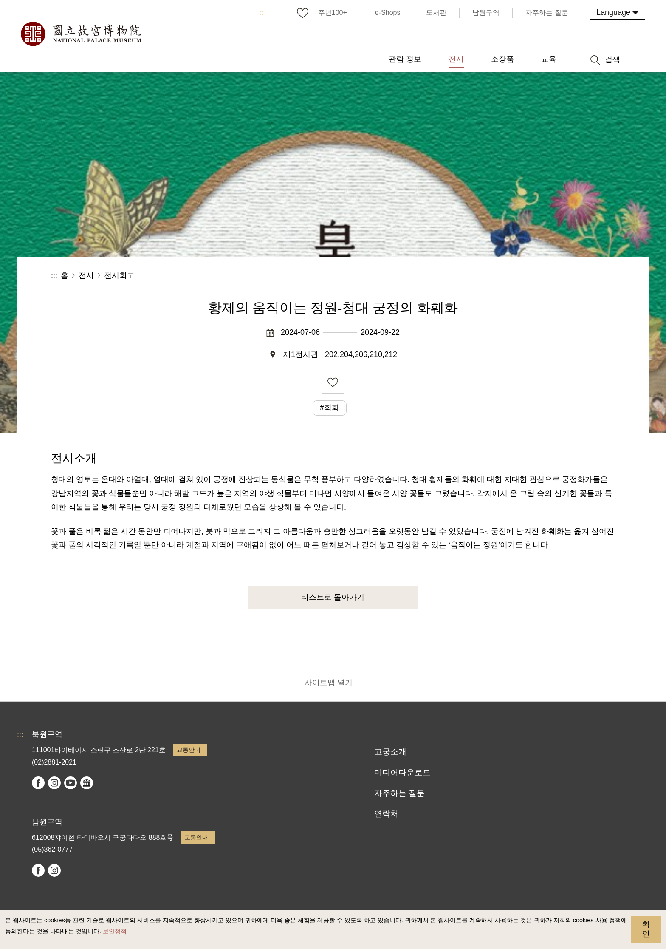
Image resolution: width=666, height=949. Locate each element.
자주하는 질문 (399, 793)
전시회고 (119, 275)
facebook (38, 782)
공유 (522, 275)
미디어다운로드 (402, 772)
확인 (646, 929)
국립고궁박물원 (80, 34)
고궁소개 (390, 751)
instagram (54, 782)
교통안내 (188, 749)
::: (263, 12)
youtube (70, 782)
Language (613, 12)
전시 (86, 275)
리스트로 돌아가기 (332, 597)
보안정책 (115, 931)
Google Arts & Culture (86, 782)
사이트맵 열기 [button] (329, 682)
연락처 (386, 813)
